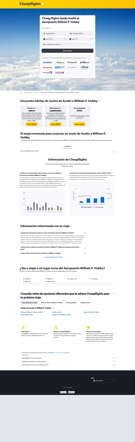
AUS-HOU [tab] (67, 146)
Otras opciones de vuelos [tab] (29, 302)
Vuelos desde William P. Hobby (61, 314)
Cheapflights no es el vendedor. (68, 358)
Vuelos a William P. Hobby (91, 312)
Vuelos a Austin (56, 312)
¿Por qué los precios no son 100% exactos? (68, 365)
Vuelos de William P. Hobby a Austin (32, 312)
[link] (31, 124)
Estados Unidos (28, 92)
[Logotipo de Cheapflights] (30, 4)
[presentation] (99, 101)
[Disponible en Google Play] (63, 392)
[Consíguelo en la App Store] (71, 392)
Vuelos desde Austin (27, 314)
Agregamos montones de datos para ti (68, 361)
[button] (53, 39)
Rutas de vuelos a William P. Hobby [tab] (51, 302)
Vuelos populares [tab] (71, 302)
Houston (36, 92)
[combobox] (47, 28)
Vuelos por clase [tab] (85, 302)
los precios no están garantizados (62, 352)
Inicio (21, 92)
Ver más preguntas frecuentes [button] (53, 257)
